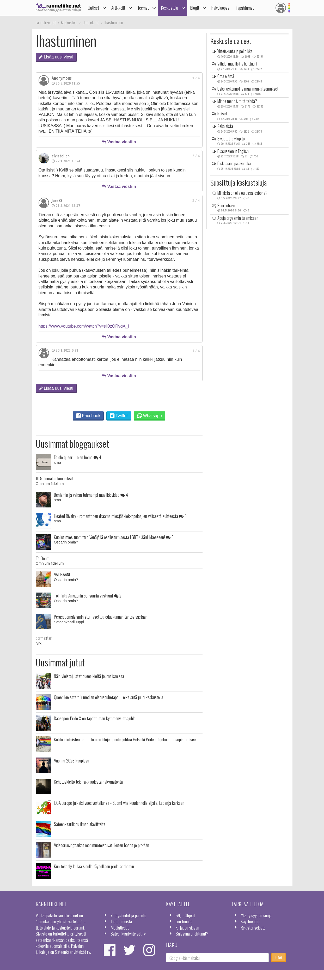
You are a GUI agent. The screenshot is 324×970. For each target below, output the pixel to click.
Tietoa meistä (121, 921)
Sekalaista (225, 126)
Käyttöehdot (250, 921)
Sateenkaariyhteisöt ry (128, 933)
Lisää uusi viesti (56, 57)
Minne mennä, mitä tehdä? (237, 101)
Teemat (143, 7)
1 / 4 (196, 77)
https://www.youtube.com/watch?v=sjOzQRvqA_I (84, 326)
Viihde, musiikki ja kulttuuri (237, 64)
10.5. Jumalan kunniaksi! (54, 478)
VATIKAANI (62, 574)
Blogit (194, 7)
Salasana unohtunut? (192, 933)
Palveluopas (220, 7)
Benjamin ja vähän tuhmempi (91, 494)
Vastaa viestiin (119, 142)
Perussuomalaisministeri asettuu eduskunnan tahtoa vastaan (101, 616)
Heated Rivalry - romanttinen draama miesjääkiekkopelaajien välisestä (120, 515)
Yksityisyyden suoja (256, 915)
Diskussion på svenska (234, 163)
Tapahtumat (245, 7)
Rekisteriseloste (253, 927)
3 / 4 (196, 200)
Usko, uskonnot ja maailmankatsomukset (247, 89)
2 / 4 (196, 155)
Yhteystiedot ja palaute (128, 915)
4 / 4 (196, 350)
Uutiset (93, 7)
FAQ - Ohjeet (185, 915)
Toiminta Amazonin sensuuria (87, 595)
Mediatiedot (120, 927)
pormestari (44, 637)
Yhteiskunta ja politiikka (234, 51)
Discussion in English (233, 151)
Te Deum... (44, 558)
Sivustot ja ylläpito (231, 138)
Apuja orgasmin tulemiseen (237, 218)
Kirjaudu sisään (187, 927)
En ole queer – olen (77, 457)
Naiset (222, 113)
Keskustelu (169, 7)
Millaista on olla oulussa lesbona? (242, 193)
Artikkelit (118, 7)
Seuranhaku (226, 205)
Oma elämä (225, 76)
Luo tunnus (184, 921)
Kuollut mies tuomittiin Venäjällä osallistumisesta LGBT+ (114, 537)
